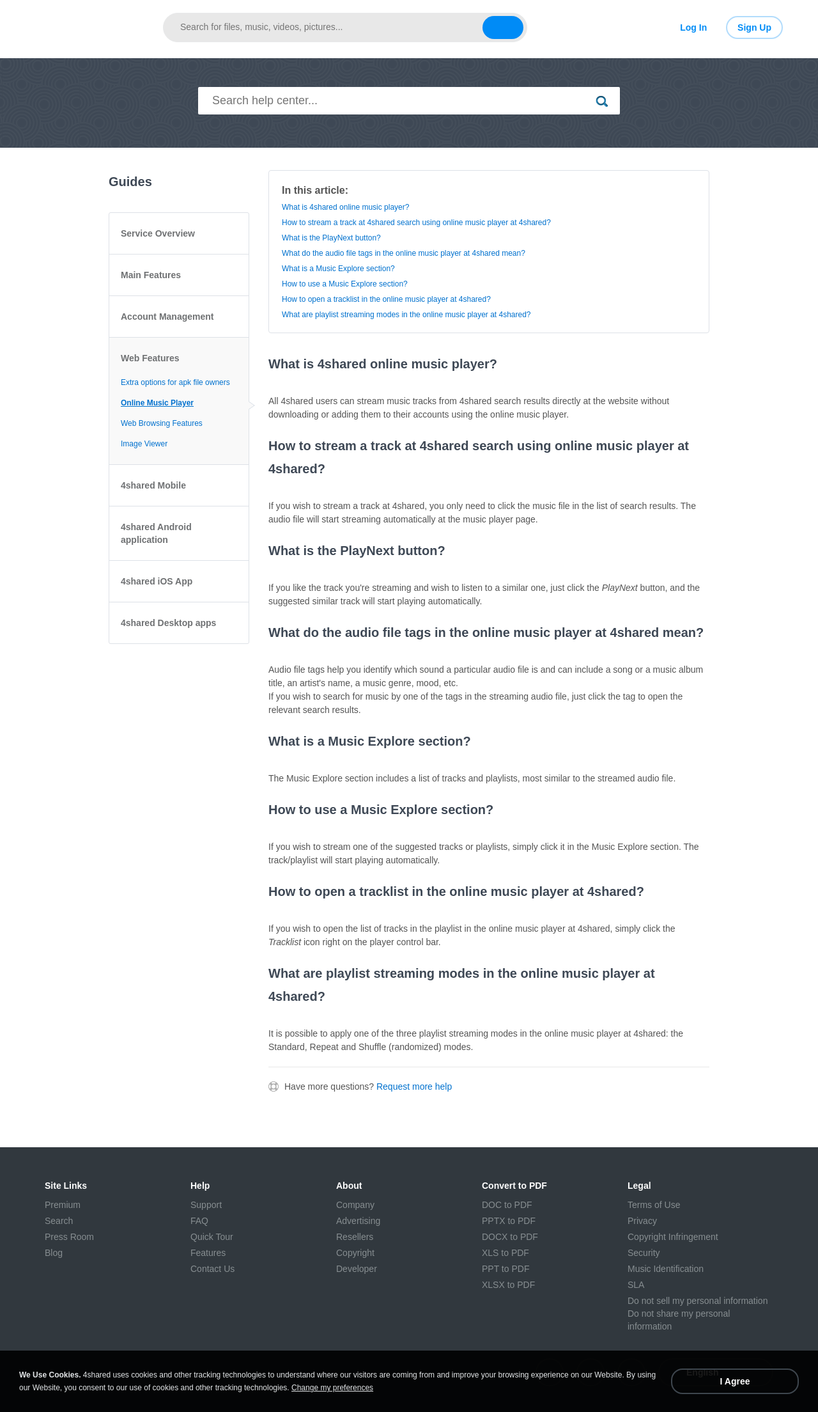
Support (206, 1205)
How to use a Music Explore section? (345, 283)
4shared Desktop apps (168, 623)
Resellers (354, 1237)
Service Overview (158, 233)
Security (644, 1253)
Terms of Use (654, 1205)
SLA (636, 1285)
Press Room (69, 1237)
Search (59, 1221)
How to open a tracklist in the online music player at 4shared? (386, 299)
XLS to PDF (505, 1253)
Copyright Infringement (673, 1237)
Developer (356, 1269)
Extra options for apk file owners (175, 382)
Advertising (358, 1221)
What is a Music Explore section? (338, 268)
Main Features (151, 275)
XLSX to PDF (508, 1285)
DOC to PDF (507, 1205)
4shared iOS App (156, 581)
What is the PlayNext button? (331, 237)
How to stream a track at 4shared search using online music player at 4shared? (416, 222)
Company (355, 1205)
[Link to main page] (89, 27)
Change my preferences (332, 1387)
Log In (693, 27)
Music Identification (666, 1269)
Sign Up (754, 27)
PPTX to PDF (509, 1221)
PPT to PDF (505, 1269)
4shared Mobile (153, 485)
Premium (63, 1205)
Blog (54, 1253)
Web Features (150, 358)
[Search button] (502, 27)
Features (208, 1253)
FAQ (199, 1221)
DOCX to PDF (510, 1237)
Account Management (167, 316)
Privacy (642, 1221)
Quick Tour (211, 1237)
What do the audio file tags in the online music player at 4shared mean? (403, 253)
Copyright (355, 1253)
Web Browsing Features (162, 423)
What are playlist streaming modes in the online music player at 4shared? (406, 314)
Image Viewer (144, 443)
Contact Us (212, 1269)
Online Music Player (157, 402)
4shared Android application (156, 533)
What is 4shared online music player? (345, 207)
